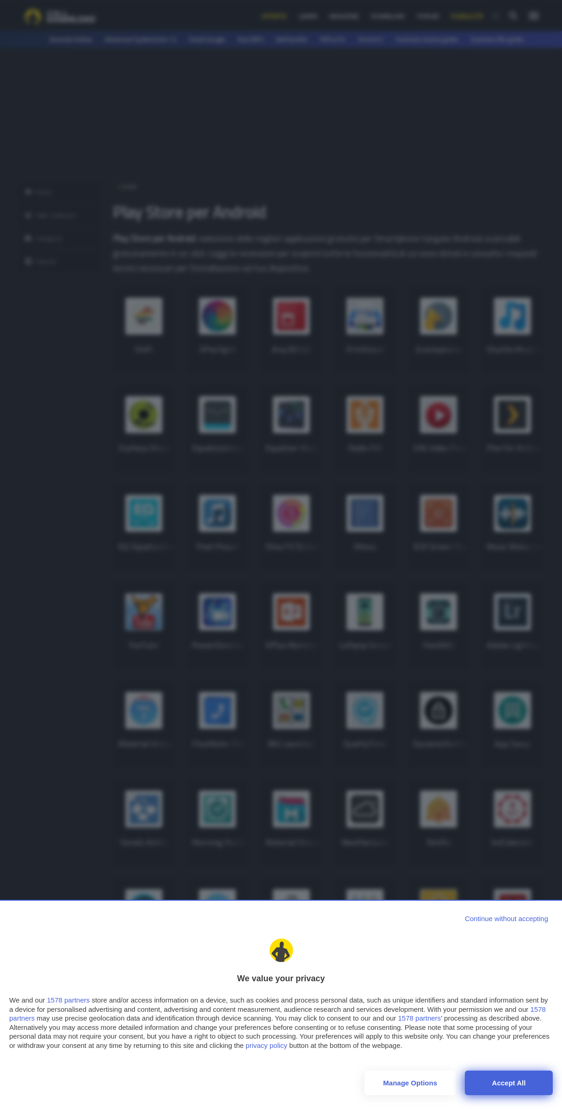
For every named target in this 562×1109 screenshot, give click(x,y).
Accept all (509, 1083)
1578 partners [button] (68, 1000)
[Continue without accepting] (506, 918)
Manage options (410, 1083)
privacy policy (266, 1045)
